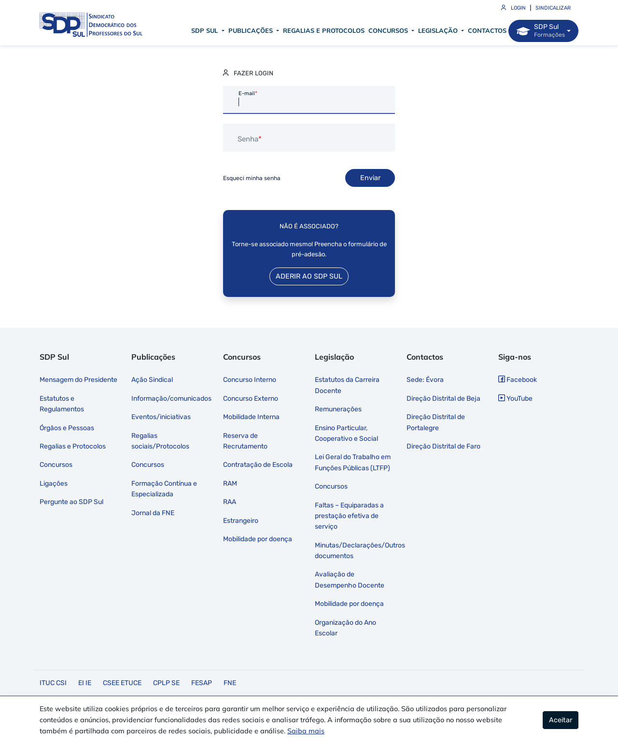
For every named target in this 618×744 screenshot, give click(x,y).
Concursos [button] (389, 30)
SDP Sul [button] (205, 30)
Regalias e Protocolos (324, 30)
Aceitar (560, 720)
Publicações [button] (251, 30)
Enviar (370, 178)
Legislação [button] (439, 30)
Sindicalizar (553, 8)
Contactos (487, 30)
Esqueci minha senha (252, 178)
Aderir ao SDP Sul (309, 276)
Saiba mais (305, 731)
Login (513, 8)
